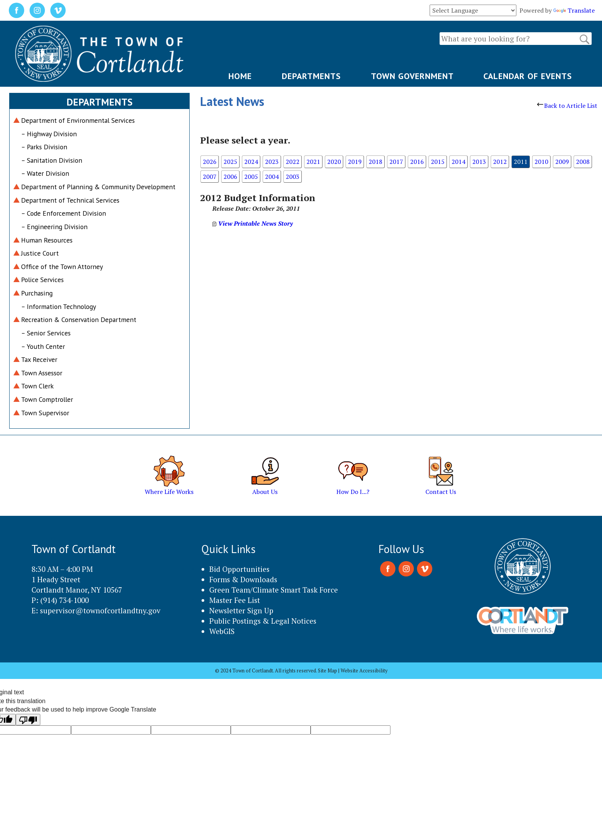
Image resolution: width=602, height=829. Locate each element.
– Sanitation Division (51, 160)
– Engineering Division (54, 226)
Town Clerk (37, 385)
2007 (210, 176)
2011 (521, 161)
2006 (230, 176)
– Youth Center (43, 346)
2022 (292, 161)
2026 (210, 161)
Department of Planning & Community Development (98, 186)
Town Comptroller (47, 399)
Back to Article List (567, 105)
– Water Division (45, 173)
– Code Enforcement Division (63, 213)
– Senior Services (46, 333)
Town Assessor (41, 372)
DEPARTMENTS (311, 76)
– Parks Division (44, 146)
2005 (251, 176)
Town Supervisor (45, 412)
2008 (583, 161)
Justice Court (40, 253)
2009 (562, 161)
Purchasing (37, 293)
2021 (313, 161)
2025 (230, 161)
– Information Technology (58, 306)
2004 (272, 176)
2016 (417, 161)
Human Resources (47, 240)
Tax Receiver (39, 359)
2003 (292, 176)
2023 (272, 161)
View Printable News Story (252, 223)
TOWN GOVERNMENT (412, 76)
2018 (375, 161)
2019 (355, 161)
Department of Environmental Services (78, 120)
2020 (334, 161)
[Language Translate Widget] (473, 10)
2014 (458, 161)
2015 (438, 161)
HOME (240, 76)
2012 (500, 161)
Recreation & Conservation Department (78, 319)
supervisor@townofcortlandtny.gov (100, 610)
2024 (251, 161)
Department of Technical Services (70, 200)
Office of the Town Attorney (62, 266)
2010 (541, 161)
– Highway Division (49, 133)
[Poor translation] (28, 719)
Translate (574, 10)
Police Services (42, 279)
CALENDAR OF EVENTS (527, 76)
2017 (396, 161)
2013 (479, 161)
